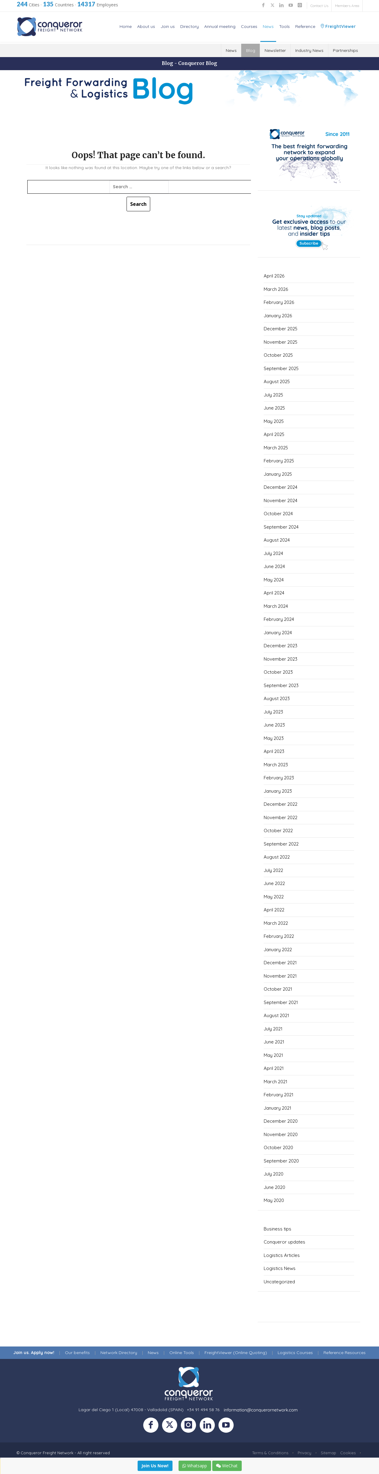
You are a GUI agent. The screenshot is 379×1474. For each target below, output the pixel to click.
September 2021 (281, 1002)
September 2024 (281, 527)
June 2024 (274, 566)
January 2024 (278, 632)
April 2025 (274, 434)
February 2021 (278, 1095)
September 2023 (281, 685)
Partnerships (345, 50)
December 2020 (281, 1121)
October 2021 (278, 989)
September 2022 (281, 844)
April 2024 (274, 593)
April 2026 (274, 276)
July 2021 (273, 1029)
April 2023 (274, 751)
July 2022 (273, 870)
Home (126, 26)
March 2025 (276, 448)
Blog (250, 50)
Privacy (304, 1452)
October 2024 (278, 513)
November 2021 (280, 976)
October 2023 (278, 672)
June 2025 (274, 408)
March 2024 (276, 606)
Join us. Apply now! (33, 1352)
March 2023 (276, 765)
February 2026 (279, 302)
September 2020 (281, 1161)
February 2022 (279, 936)
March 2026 (276, 289)
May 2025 (274, 421)
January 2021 (277, 1108)
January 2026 (278, 315)
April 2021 (274, 1068)
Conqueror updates (284, 1242)
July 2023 (273, 712)
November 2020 (281, 1134)
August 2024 (277, 540)
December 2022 (280, 804)
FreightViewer (338, 26)
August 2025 (277, 381)
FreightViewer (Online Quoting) (236, 1352)
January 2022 (278, 949)
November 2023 (280, 659)
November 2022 (280, 817)
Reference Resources (344, 1352)
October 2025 (278, 355)
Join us (168, 26)
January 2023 (278, 791)
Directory (189, 26)
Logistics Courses (295, 1352)
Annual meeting (219, 26)
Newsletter (275, 50)
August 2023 (277, 698)
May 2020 (274, 1200)
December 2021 (280, 962)
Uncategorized (279, 1282)
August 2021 (276, 1015)
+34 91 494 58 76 (203, 1409)
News (268, 26)
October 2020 (278, 1147)
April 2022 (274, 910)
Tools (284, 26)
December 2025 (280, 329)
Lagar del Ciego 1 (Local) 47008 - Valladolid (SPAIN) (131, 1409)
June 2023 (274, 725)
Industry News (309, 50)
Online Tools (181, 1352)
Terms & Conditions (270, 1452)
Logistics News (280, 1268)
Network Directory (118, 1352)
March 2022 (276, 923)
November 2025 (280, 342)
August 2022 (277, 857)
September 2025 (281, 368)
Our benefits (77, 1352)
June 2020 (274, 1187)
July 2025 (273, 395)
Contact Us (319, 5)
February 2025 (279, 461)
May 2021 (273, 1055)
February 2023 (279, 778)
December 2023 (280, 645)
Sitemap (328, 1452)
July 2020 (273, 1174)
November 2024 (280, 500)
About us (146, 26)
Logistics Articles (282, 1255)
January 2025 (278, 474)
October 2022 (278, 830)
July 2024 (273, 553)
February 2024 (279, 619)
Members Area (347, 5)
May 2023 (274, 738)
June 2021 (274, 1042)
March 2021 (275, 1081)
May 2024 (274, 580)
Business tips (277, 1229)
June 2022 (274, 883)
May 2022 (274, 897)
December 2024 (280, 487)
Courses (249, 26)
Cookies (348, 1452)
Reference (305, 26)
